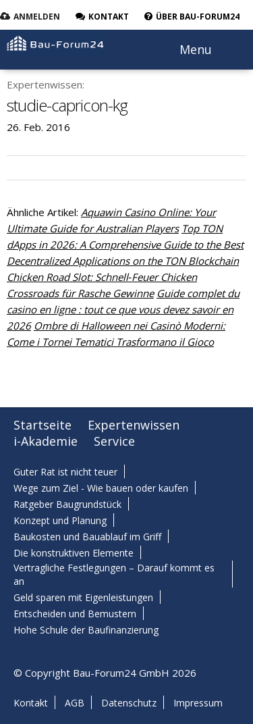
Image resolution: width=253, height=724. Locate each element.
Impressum (198, 702)
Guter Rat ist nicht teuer (65, 471)
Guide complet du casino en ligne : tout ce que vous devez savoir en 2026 (123, 309)
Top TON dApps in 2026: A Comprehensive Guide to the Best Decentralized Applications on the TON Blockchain (125, 244)
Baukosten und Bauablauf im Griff (87, 536)
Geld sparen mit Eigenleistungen (83, 597)
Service (114, 441)
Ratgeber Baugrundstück (67, 504)
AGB (74, 702)
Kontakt (30, 702)
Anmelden (36, 16)
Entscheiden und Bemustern (74, 613)
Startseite (42, 425)
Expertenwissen (133, 425)
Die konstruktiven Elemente (73, 552)
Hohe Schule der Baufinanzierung (86, 629)
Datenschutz (129, 702)
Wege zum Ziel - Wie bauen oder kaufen (100, 488)
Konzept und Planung (60, 520)
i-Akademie (45, 441)
